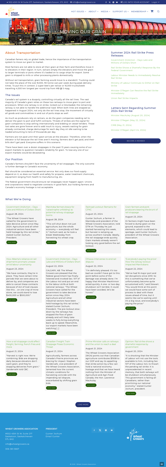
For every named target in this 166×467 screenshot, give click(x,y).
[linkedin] (114, 2)
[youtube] (117, 2)
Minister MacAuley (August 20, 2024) (130, 115)
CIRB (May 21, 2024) (121, 125)
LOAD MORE (83, 405)
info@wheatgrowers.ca (82, 2)
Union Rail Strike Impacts (124, 98)
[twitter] (110, 2)
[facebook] (106, 2)
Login (156, 2)
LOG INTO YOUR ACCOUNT (135, 2)
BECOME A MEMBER (136, 141)
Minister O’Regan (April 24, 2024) (128, 130)
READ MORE (12, 242)
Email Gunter (53, 436)
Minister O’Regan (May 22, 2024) (128, 120)
